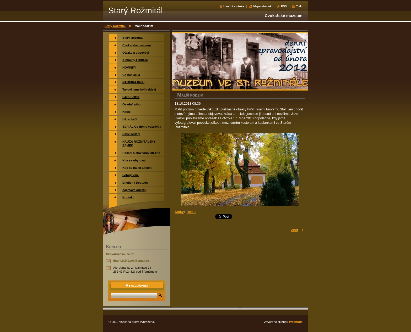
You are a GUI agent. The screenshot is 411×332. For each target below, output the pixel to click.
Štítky (179, 212)
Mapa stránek (262, 6)
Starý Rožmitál (115, 25)
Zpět (294, 230)
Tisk (299, 6)
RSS (283, 6)
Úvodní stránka (233, 6)
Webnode (295, 321)
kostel (191, 212)
